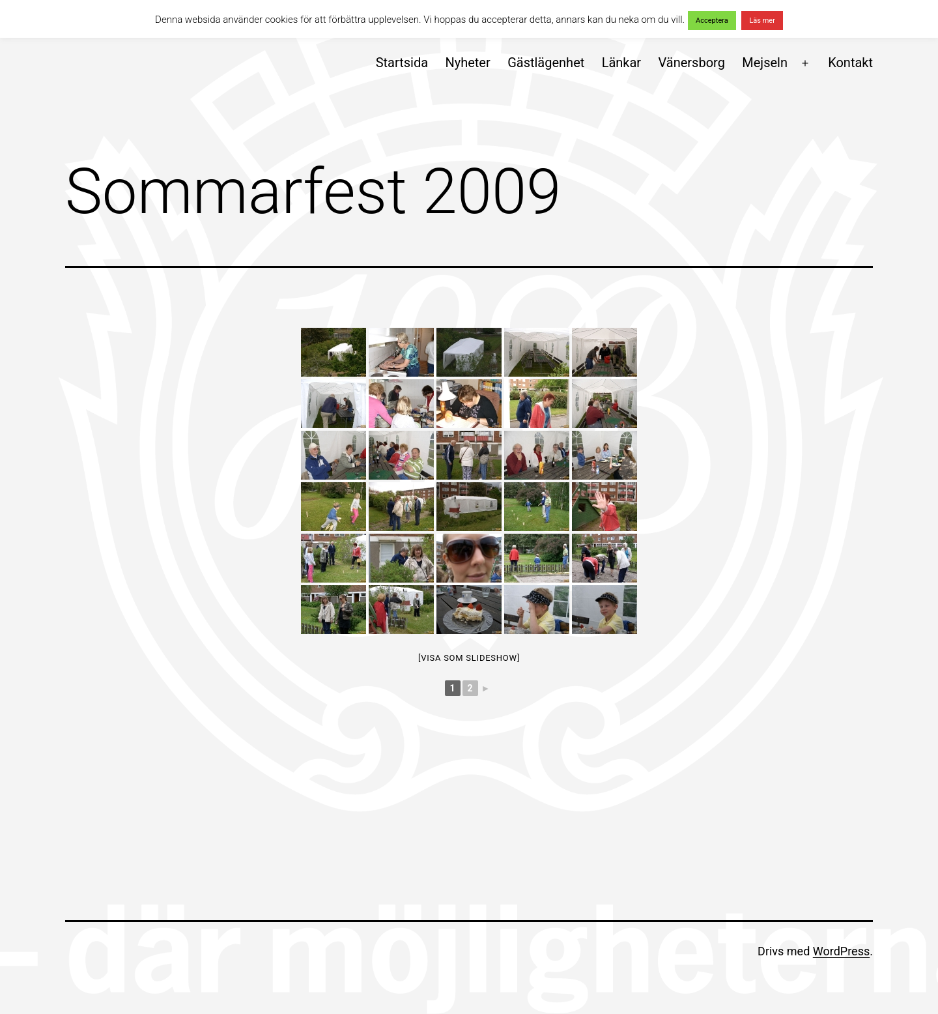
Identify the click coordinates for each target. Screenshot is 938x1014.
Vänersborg (692, 62)
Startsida (402, 62)
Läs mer (762, 20)
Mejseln (765, 62)
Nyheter (467, 62)
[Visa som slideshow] (469, 658)
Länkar (622, 62)
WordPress (841, 951)
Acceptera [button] (712, 20)
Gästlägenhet (545, 62)
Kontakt (850, 62)
